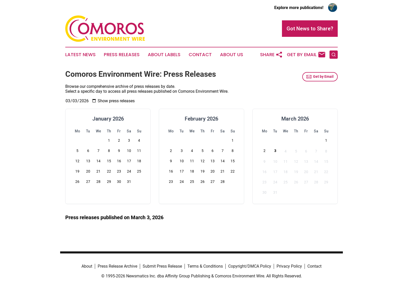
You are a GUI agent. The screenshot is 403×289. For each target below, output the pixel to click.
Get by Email (320, 76)
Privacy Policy (289, 266)
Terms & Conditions (205, 266)
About (86, 266)
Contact (200, 54)
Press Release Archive (117, 266)
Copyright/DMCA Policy (249, 266)
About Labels (164, 54)
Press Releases (122, 54)
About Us (231, 54)
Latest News (80, 54)
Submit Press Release (162, 266)
